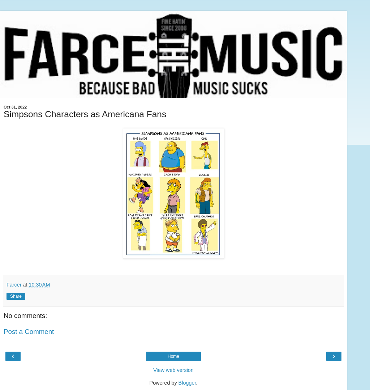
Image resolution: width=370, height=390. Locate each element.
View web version (173, 370)
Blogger (187, 383)
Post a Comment (29, 331)
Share (16, 296)
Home (173, 356)
